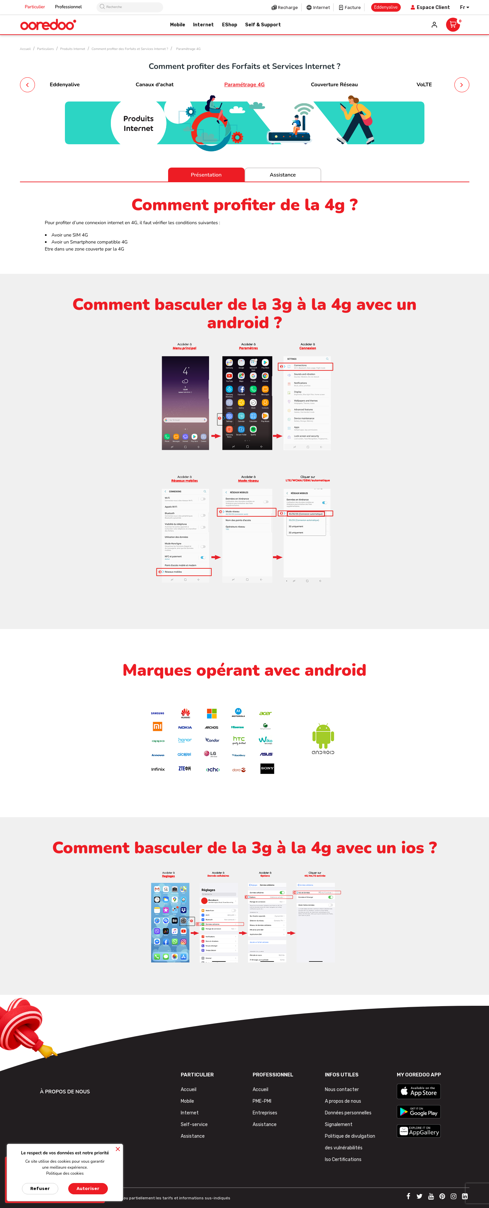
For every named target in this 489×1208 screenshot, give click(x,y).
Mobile (187, 1101)
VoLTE (424, 84)
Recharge (288, 7)
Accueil (188, 1089)
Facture (353, 7)
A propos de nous (343, 1101)
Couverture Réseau (334, 84)
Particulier (35, 7)
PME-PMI (262, 1101)
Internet (321, 7)
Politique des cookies (65, 1173)
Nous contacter (342, 1089)
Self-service (194, 1124)
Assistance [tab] (283, 175)
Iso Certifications (343, 1159)
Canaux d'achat (155, 84)
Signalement (339, 1124)
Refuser (40, 1188)
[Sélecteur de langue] (464, 7)
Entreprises (265, 1113)
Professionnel (68, 7)
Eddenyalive (65, 84)
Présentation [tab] (206, 175)
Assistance (193, 1136)
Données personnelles (348, 1113)
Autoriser (88, 1188)
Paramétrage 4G (244, 84)
